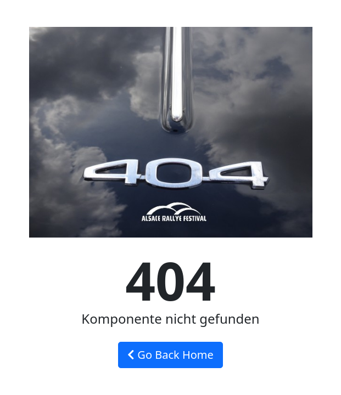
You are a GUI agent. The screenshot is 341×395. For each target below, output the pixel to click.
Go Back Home (170, 354)
